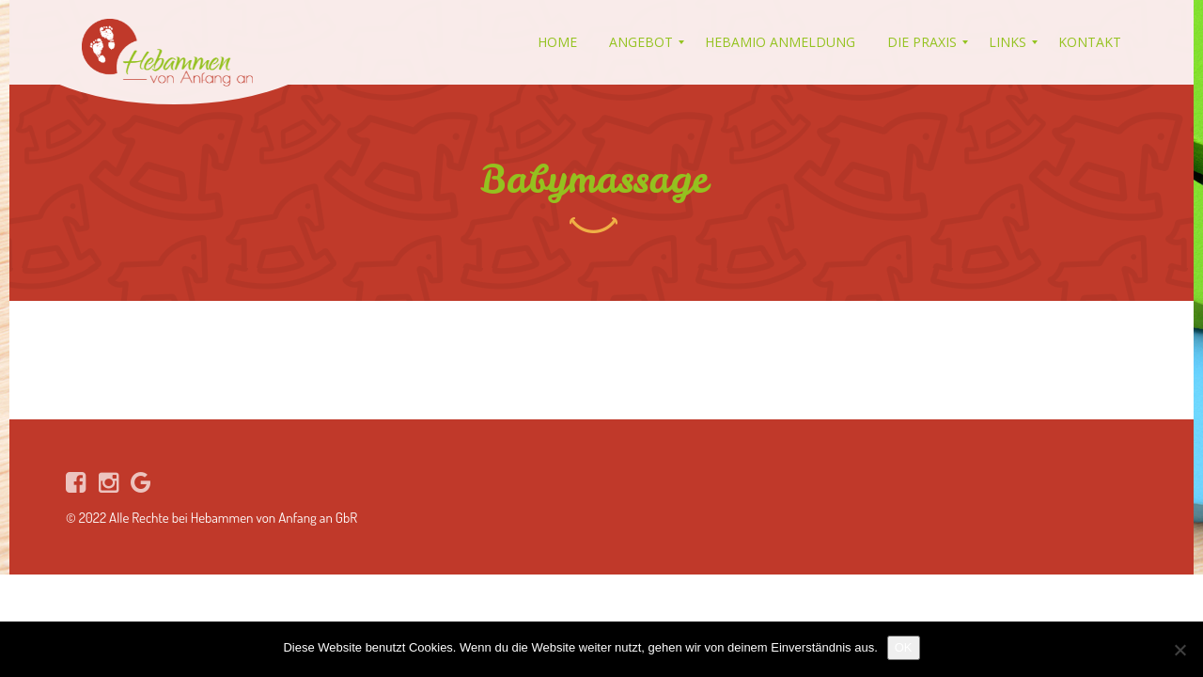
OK (904, 647)
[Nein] (1179, 649)
